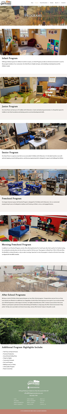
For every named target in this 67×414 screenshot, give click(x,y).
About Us (57, 3)
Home (32, 2)
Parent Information (44, 3)
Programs (36, 2)
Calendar (51, 2)
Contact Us (63, 2)
